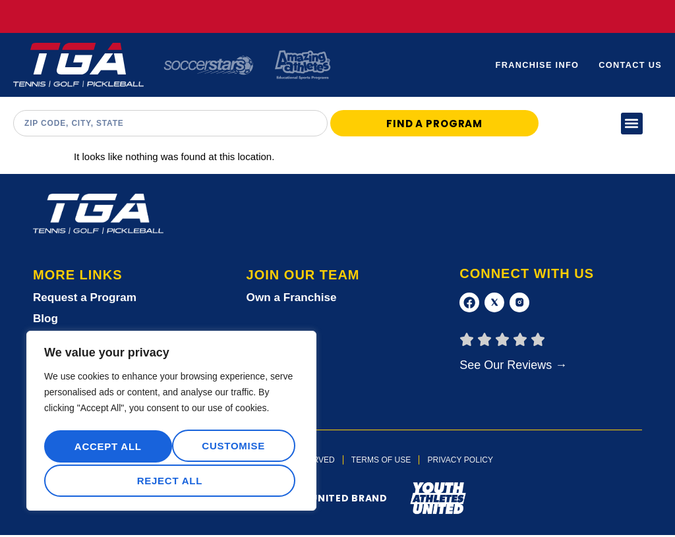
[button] (632, 123)
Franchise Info (535, 65)
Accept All (171, 480)
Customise (104, 448)
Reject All (231, 448)
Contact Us (630, 65)
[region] (171, 424)
